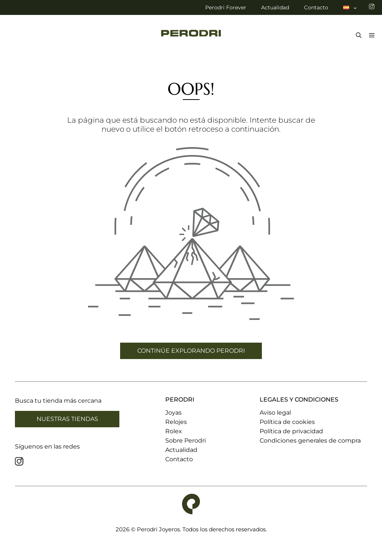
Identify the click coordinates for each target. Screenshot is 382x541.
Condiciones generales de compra (310, 440)
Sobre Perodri (185, 440)
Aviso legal (275, 412)
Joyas (173, 412)
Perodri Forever (225, 7)
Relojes (176, 421)
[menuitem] (350, 7)
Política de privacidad (291, 431)
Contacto (316, 7)
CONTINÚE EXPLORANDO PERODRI (191, 350)
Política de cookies (287, 421)
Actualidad (275, 7)
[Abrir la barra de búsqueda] (356, 35)
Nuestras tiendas (67, 418)
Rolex (173, 431)
